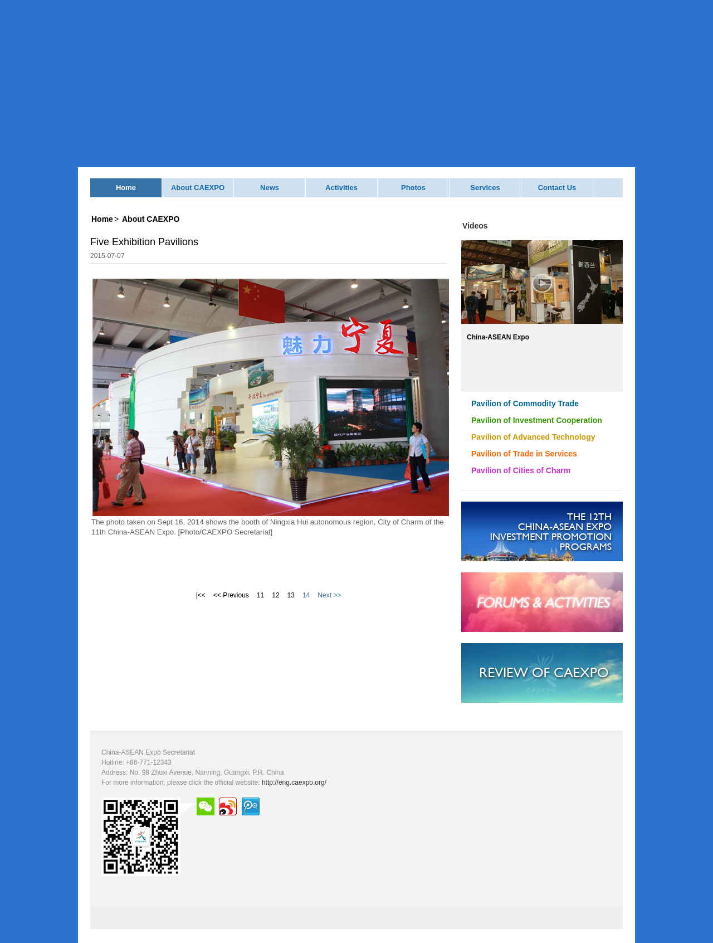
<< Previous (231, 595)
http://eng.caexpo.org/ (294, 782)
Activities (341, 187)
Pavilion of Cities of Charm (520, 470)
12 (275, 595)
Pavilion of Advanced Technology (533, 436)
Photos (413, 187)
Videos (475, 225)
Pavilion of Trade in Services (524, 453)
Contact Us (557, 187)
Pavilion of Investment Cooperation (536, 420)
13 (291, 595)
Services (485, 187)
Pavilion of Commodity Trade (525, 403)
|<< (201, 595)
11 (260, 595)
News (269, 187)
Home (126, 187)
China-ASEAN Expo (498, 337)
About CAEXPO (197, 187)
